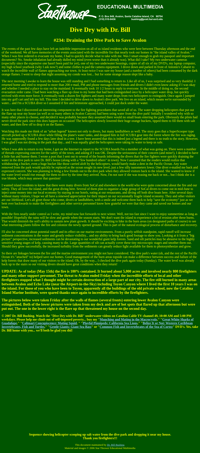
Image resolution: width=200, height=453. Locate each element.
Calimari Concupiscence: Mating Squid (49, 323)
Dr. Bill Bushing (115, 444)
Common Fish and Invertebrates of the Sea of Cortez (136, 326)
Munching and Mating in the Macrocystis (128, 319)
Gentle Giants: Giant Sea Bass (70, 326)
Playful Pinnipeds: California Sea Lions (110, 323)
